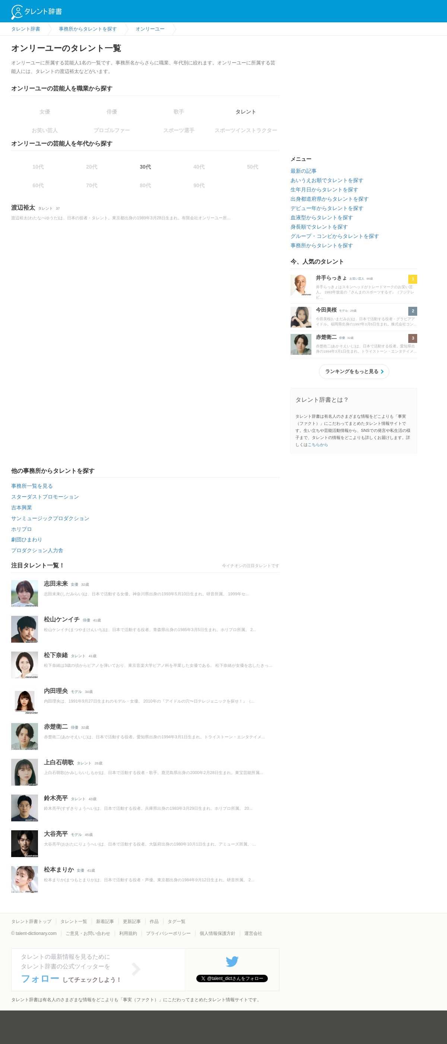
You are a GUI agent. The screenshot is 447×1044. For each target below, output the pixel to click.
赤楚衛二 (56, 726)
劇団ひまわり (26, 539)
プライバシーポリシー (168, 933)
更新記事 (132, 921)
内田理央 (56, 691)
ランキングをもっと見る (351, 371)
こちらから (318, 444)
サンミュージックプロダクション (50, 518)
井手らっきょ (331, 278)
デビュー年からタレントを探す (327, 208)
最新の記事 (304, 171)
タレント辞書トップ (31, 921)
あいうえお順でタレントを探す (327, 180)
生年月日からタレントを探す (324, 189)
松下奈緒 (56, 655)
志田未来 (56, 583)
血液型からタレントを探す (322, 217)
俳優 (86, 620)
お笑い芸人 (356, 278)
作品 (154, 921)
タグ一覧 (177, 921)
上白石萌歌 (59, 762)
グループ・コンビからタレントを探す (335, 236)
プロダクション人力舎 (37, 550)
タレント (245, 112)
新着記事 (105, 921)
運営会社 (253, 933)
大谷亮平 (56, 834)
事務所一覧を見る (32, 486)
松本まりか (59, 869)
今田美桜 (326, 310)
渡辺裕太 (23, 207)
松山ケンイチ (62, 619)
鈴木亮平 (56, 798)
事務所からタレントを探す (322, 245)
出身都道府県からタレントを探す (330, 199)
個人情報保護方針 (217, 933)
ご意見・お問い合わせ (88, 933)
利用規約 (128, 933)
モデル (76, 692)
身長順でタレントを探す (319, 227)
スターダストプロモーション (45, 497)
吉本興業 (21, 507)
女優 (74, 584)
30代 (145, 167)
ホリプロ (21, 529)
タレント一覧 (73, 921)
